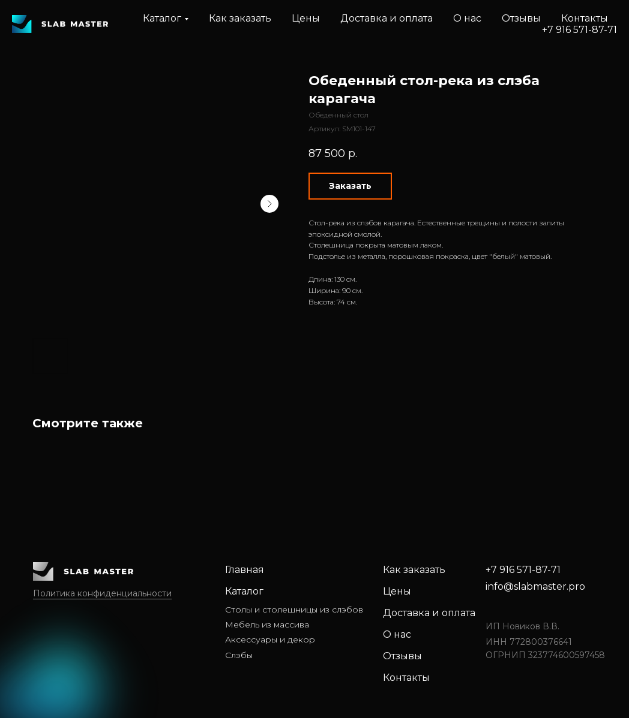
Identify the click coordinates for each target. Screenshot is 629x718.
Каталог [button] (162, 18)
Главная (244, 569)
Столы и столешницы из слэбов (294, 609)
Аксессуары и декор (270, 639)
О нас (467, 18)
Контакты (584, 18)
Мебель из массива (267, 624)
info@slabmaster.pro (535, 586)
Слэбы (239, 655)
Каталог (244, 591)
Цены (306, 18)
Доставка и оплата (386, 18)
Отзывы (521, 18)
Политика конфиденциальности (102, 593)
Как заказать (240, 18)
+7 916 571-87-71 (579, 29)
